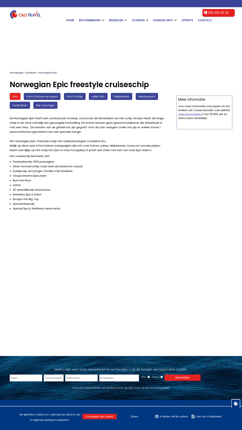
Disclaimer (171, 395)
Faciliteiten (20, 105)
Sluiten (134, 416)
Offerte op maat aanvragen (204, 172)
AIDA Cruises (78, 347)
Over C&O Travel (220, 395)
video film (98, 96)
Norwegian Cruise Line (83, 343)
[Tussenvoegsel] (54, 286)
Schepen (31, 72)
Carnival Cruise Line (82, 326)
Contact (205, 20)
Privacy (203, 395)
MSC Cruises (78, 334)
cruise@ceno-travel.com (146, 348)
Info (15, 96)
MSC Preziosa (20, 339)
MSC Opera (19, 326)
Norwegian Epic (48, 72)
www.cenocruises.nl (190, 242)
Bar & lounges (45, 105)
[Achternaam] (81, 286)
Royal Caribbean (80, 330)
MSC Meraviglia (21, 343)
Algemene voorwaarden (146, 395)
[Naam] (26, 286)
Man (143, 285)
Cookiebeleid (188, 395)
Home (70, 20)
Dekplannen (121, 96)
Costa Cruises (78, 339)
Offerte (187, 20)
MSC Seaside (20, 347)
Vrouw (155, 285)
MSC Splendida (21, 334)
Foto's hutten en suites (42, 96)
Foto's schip (75, 96)
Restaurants (147, 96)
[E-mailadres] (119, 286)
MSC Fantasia (20, 330)
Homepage (16, 72)
